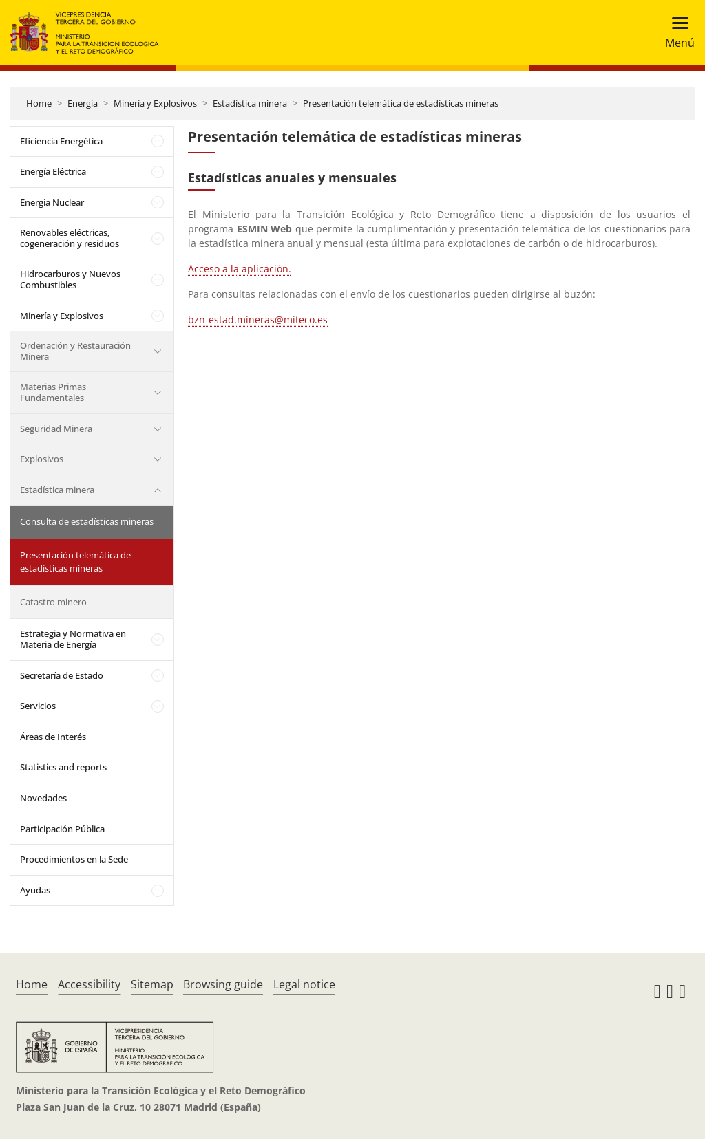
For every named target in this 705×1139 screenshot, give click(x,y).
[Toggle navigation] (675, 33)
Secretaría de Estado (61, 675)
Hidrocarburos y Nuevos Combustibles (70, 279)
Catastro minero (53, 602)
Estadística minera (250, 103)
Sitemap (152, 984)
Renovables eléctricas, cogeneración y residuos (69, 238)
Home (39, 103)
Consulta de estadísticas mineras (87, 521)
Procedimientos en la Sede (74, 859)
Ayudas (35, 890)
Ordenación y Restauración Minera (75, 350)
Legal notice (304, 984)
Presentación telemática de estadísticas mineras (400, 103)
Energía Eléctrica (53, 171)
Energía (82, 103)
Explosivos (41, 459)
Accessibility (89, 984)
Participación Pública (62, 829)
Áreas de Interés (53, 736)
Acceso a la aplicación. (239, 268)
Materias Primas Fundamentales (53, 392)
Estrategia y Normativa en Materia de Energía (73, 639)
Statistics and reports (63, 767)
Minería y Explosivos (155, 103)
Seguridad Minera (56, 428)
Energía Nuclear (52, 202)
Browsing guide (223, 984)
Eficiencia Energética (61, 141)
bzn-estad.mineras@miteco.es (258, 319)
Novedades (43, 798)
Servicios (38, 705)
